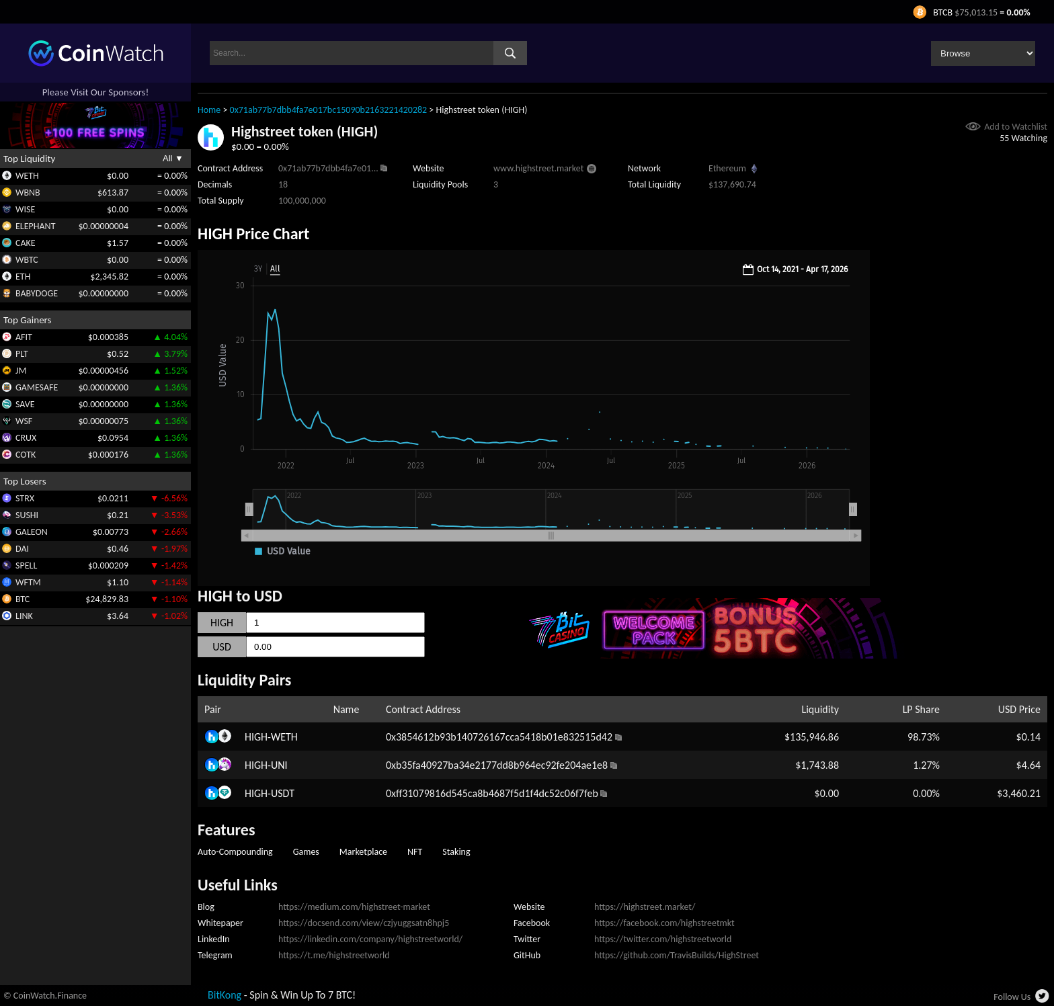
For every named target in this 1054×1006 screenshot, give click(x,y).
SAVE (25, 404)
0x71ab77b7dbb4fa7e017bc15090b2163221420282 (329, 110)
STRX (24, 498)
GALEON (31, 532)
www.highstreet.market (538, 168)
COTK (25, 454)
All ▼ (173, 158)
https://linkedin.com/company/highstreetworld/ (370, 939)
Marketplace (363, 851)
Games (306, 851)
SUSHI (26, 515)
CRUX (25, 438)
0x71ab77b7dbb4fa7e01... (328, 168)
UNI (279, 765)
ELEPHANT (35, 226)
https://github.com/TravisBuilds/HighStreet (676, 955)
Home (209, 110)
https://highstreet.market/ (644, 907)
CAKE (25, 243)
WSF (23, 421)
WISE (25, 209)
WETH (27, 175)
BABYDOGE (36, 293)
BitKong (224, 995)
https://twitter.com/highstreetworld (662, 939)
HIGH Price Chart (253, 233)
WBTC (26, 259)
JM (20, 370)
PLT (21, 354)
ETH (22, 276)
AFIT (23, 337)
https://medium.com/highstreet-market (354, 907)
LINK (24, 616)
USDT (282, 793)
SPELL (26, 565)
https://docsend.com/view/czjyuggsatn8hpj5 (363, 923)
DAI (22, 548)
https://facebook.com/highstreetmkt (664, 923)
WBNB (27, 192)
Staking (456, 851)
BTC (22, 599)
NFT (414, 851)
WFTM (28, 582)
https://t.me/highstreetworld (334, 955)
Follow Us (1012, 997)
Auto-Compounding (235, 851)
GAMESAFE (36, 387)
